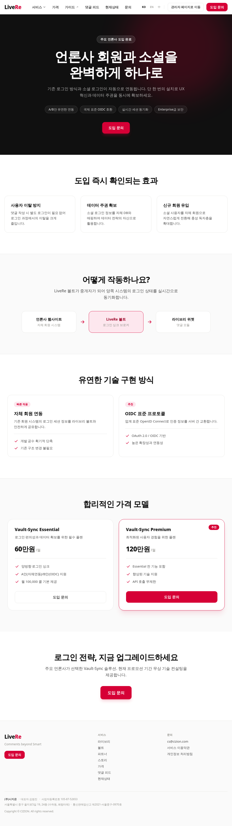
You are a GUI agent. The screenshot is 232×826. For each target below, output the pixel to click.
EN (152, 7)
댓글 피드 (92, 7)
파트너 (102, 754)
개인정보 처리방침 (180, 754)
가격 (55, 7)
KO (144, 7)
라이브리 (104, 741)
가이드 (72, 7)
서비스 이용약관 (178, 748)
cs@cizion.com (177, 741)
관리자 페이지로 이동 (185, 7)
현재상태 (112, 7)
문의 (128, 7)
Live (12, 7)
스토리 (102, 760)
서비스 (39, 7)
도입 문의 (217, 7)
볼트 (101, 748)
